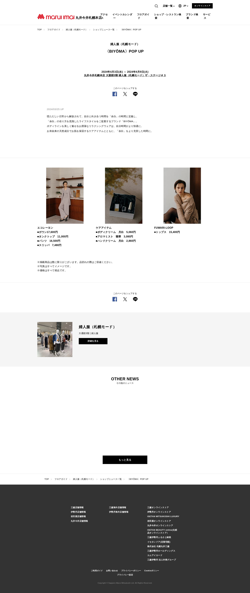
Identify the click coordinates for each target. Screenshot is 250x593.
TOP (39, 29)
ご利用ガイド (97, 571)
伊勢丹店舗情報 (78, 512)
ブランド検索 (192, 16)
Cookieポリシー (151, 571)
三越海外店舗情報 (117, 507)
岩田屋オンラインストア (159, 521)
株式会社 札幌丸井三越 (158, 546)
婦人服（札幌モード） (76, 29)
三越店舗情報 (77, 507)
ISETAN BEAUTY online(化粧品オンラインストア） (162, 531)
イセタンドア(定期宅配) (158, 542)
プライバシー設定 (125, 575)
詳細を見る (93, 341)
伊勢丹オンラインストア (159, 512)
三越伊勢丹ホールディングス (161, 551)
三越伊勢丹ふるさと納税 (159, 537)
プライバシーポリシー (131, 571)
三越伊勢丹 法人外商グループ (161, 560)
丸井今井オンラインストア (160, 525)
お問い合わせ (112, 571)
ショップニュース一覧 (103, 29)
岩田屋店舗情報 (78, 516)
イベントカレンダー (122, 16)
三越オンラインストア (158, 507)
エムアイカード (154, 555)
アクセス (104, 16)
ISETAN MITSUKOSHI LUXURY (163, 516)
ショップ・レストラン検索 (168, 16)
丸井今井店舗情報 (79, 521)
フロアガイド (143, 16)
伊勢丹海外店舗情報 (119, 512)
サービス (207, 16)
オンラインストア (202, 6)
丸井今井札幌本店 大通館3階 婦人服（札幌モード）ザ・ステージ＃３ (125, 75)
